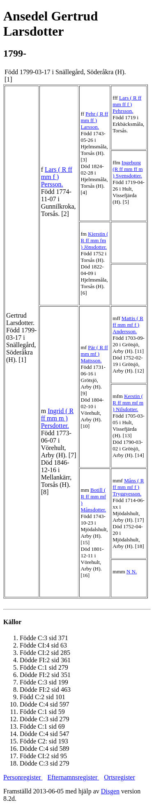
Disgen (110, 791)
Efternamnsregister (73, 777)
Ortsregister (119, 777)
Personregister (23, 777)
